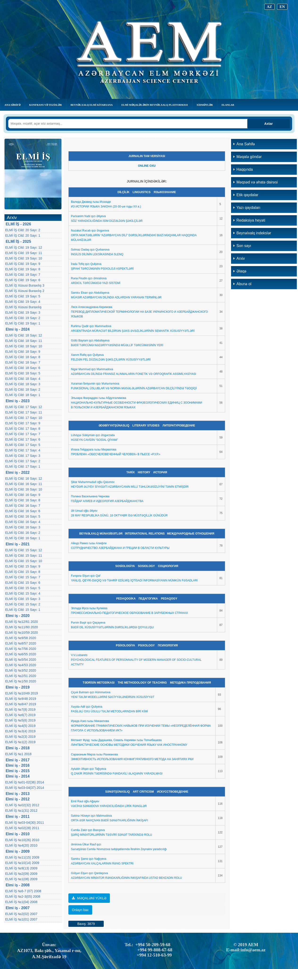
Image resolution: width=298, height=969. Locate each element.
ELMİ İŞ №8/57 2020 (20, 643)
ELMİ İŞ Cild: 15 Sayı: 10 (23, 561)
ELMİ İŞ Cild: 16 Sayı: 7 (22, 505)
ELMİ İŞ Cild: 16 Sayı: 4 (22, 522)
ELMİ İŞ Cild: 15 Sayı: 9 (22, 566)
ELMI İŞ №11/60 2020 (21, 627)
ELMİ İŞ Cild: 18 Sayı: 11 (23, 341)
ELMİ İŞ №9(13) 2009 (21, 868)
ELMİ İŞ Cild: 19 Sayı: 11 (23, 253)
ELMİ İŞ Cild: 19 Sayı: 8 (22, 269)
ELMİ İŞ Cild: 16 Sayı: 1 (22, 538)
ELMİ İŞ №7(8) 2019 (20, 709)
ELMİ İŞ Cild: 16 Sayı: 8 (22, 500)
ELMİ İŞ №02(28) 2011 (22, 828)
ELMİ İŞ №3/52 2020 (20, 670)
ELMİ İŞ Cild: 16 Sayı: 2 (22, 533)
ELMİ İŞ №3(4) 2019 (20, 731)
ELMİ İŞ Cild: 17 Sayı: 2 (22, 461)
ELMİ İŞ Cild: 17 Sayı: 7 (22, 434)
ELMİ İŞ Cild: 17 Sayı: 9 (22, 423)
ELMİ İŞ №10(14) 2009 (22, 863)
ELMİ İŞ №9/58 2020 (20, 638)
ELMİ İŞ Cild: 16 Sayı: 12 (23, 478)
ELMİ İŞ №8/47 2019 (20, 704)
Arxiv (239, 258)
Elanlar (228, 104)
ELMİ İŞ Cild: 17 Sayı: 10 (23, 418)
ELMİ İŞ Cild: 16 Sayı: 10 (23, 489)
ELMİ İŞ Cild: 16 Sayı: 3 (22, 527)
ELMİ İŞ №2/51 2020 (20, 676)
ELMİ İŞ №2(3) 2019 (20, 736)
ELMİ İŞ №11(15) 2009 (22, 857)
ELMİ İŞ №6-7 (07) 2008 (23, 891)
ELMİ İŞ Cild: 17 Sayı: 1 (22, 466)
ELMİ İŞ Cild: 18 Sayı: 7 (22, 362)
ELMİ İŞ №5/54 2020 (20, 659)
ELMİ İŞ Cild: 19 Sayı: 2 (22, 318)
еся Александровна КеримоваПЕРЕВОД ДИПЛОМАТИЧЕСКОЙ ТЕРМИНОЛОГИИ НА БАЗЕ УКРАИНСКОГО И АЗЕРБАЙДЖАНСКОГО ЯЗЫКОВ (139, 311)
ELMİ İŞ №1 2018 (18, 754)
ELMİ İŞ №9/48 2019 (20, 699)
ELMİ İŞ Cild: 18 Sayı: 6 (22, 368)
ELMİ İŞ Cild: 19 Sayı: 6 (22, 280)
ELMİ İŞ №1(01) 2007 (21, 919)
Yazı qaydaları (246, 208)
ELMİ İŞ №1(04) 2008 (21, 902)
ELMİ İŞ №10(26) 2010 (22, 840)
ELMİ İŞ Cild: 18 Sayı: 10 (23, 346)
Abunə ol (242, 284)
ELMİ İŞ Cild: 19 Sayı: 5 (22, 296)
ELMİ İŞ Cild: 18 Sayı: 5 (22, 373)
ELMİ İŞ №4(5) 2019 (20, 726)
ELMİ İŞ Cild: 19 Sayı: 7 (22, 274)
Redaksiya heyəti (249, 220)
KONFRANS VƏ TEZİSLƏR (45, 104)
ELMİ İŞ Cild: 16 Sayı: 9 (22, 495)
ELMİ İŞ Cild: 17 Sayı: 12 (23, 407)
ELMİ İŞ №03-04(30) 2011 (24, 822)
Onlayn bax (80, 910)
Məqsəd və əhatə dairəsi (255, 182)
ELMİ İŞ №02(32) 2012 (22, 805)
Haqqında (243, 169)
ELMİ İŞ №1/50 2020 (20, 681)
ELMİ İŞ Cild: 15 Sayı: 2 (22, 604)
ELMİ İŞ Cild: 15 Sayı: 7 (22, 577)
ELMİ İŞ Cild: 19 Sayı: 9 (22, 264)
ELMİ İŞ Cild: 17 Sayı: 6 (22, 439)
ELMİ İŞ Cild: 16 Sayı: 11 (23, 484)
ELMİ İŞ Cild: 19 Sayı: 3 (22, 312)
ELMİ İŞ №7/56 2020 (20, 649)
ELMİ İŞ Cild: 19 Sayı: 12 (23, 247)
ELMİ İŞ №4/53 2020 (20, 665)
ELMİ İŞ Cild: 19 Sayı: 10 (23, 258)
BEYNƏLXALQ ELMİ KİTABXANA (91, 104)
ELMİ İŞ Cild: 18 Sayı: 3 (22, 384)
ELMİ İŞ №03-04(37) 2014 (24, 788)
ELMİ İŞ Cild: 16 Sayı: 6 (22, 511)
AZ (269, 7)
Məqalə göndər (247, 157)
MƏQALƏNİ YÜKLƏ (89, 898)
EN (282, 7)
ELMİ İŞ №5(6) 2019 (20, 720)
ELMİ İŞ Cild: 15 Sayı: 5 (22, 588)
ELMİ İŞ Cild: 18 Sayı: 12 (23, 335)
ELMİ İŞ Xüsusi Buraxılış (23, 307)
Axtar (268, 124)
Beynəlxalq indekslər (252, 233)
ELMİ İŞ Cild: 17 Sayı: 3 (22, 456)
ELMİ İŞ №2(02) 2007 (21, 914)
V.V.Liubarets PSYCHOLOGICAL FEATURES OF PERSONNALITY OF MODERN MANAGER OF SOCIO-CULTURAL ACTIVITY (136, 659)
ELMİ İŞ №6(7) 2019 (20, 715)
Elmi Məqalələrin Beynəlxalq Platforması (154, 104)
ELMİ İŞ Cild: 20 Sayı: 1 (22, 235)
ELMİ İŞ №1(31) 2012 (21, 810)
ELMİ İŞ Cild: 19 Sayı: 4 (22, 302)
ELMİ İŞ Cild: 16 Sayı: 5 (22, 516)
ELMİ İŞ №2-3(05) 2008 (22, 896)
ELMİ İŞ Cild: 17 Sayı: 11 (23, 412)
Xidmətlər (205, 104)
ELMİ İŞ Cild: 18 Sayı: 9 (22, 351)
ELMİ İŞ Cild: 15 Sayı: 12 (23, 550)
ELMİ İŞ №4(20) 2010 (21, 845)
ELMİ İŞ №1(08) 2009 (21, 879)
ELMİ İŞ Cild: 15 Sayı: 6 (22, 582)
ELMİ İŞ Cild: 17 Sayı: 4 (22, 450)
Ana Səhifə (12, 104)
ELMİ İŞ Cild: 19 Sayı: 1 (22, 323)
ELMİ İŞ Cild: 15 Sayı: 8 (22, 572)
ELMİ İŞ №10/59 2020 (21, 632)
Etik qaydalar (245, 195)
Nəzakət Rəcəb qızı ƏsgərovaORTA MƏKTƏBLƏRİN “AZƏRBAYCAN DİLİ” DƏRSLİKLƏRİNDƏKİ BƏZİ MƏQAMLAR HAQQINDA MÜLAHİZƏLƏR (133, 235)
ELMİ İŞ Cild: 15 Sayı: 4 (22, 593)
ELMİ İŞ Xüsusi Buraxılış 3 (24, 285)
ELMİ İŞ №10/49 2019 (21, 693)
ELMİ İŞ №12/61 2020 (21, 622)
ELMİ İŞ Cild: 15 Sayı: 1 (22, 610)
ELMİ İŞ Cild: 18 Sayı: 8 (22, 357)
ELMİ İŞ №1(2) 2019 (20, 742)
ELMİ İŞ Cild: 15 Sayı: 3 (22, 599)
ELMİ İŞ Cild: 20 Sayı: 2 (22, 230)
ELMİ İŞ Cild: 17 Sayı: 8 (22, 428)
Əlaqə (239, 271)
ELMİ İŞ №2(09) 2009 (21, 874)
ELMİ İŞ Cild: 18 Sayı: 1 (22, 395)
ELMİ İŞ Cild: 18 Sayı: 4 (22, 379)
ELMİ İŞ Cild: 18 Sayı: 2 (22, 389)
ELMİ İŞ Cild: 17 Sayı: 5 (22, 445)
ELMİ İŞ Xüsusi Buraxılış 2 (24, 291)
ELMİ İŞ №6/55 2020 (20, 654)
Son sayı (242, 246)
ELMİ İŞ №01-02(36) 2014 (24, 782)
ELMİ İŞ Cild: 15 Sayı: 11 (23, 555)
